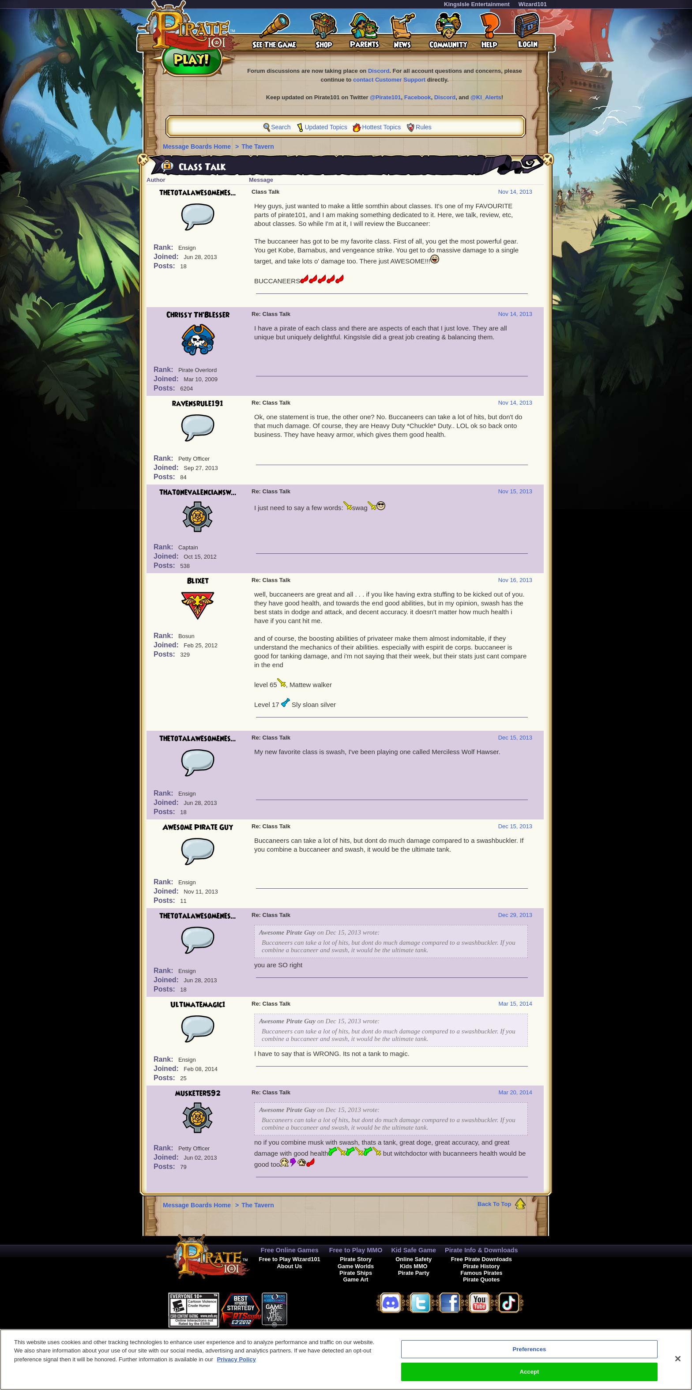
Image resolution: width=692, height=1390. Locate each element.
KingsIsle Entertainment (477, 4)
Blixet (198, 581)
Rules (424, 127)
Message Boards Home (198, 146)
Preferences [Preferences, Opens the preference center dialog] (529, 1352)
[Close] (678, 1362)
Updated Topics (326, 127)
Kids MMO (414, 1266)
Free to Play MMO (356, 1250)
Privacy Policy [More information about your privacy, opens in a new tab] (236, 1363)
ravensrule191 (197, 403)
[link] (309, 1308)
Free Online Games (289, 1250)
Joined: (167, 256)
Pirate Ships (355, 1273)
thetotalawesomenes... (197, 193)
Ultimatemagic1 (198, 1004)
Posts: (165, 266)
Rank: (164, 247)
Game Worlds (356, 1266)
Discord (378, 71)
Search (280, 127)
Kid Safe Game (413, 1250)
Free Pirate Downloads (481, 1259)
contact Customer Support (389, 79)
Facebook (417, 97)
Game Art (356, 1279)
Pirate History (481, 1266)
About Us (289, 1266)
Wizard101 (533, 4)
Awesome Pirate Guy (197, 827)
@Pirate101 (385, 97)
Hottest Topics (381, 127)
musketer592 (198, 1093)
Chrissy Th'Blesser (197, 315)
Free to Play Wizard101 (289, 1259)
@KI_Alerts (485, 97)
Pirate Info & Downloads (481, 1250)
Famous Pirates (481, 1273)
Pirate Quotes (481, 1279)
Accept (529, 1375)
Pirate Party (413, 1273)
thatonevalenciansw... (198, 492)
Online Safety (413, 1259)
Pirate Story (356, 1259)
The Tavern (257, 146)
